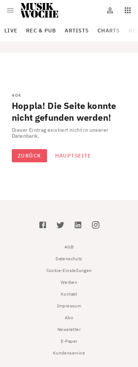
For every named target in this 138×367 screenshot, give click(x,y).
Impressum (69, 305)
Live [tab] (10, 30)
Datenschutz (69, 258)
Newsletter (69, 329)
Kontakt (69, 294)
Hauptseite (73, 155)
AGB (69, 247)
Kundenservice (69, 353)
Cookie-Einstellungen (69, 270)
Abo (69, 317)
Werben (69, 282)
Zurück (29, 155)
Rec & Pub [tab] (41, 30)
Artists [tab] (77, 30)
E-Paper (69, 341)
